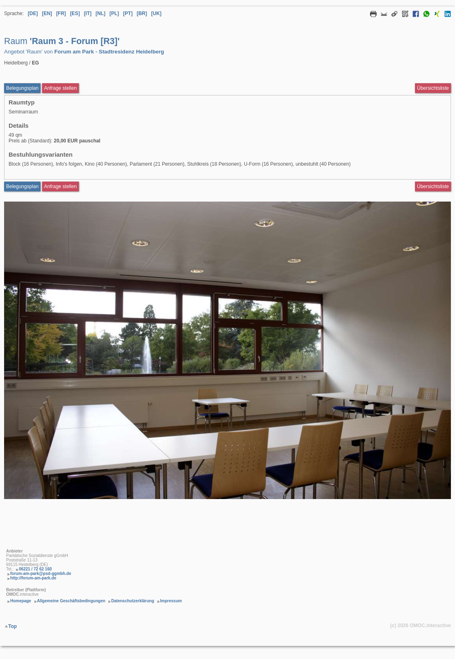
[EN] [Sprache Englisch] (47, 13)
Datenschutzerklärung (132, 601)
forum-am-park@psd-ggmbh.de (40, 573)
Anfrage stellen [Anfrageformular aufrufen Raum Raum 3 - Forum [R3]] (60, 88)
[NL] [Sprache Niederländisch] (100, 13)
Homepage (20, 601)
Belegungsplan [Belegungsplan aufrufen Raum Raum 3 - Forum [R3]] (22, 88)
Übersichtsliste (433, 88)
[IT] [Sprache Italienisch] (87, 13)
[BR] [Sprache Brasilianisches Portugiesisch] (142, 13)
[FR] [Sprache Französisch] (61, 13)
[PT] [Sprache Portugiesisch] (127, 13)
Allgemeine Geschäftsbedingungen (71, 601)
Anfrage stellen (60, 186)
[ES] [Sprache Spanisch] (75, 13)
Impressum (171, 601)
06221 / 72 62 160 (35, 569)
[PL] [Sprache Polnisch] (114, 13)
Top (12, 626)
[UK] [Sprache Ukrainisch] (156, 13)
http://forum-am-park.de (33, 578)
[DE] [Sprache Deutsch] (33, 13)
